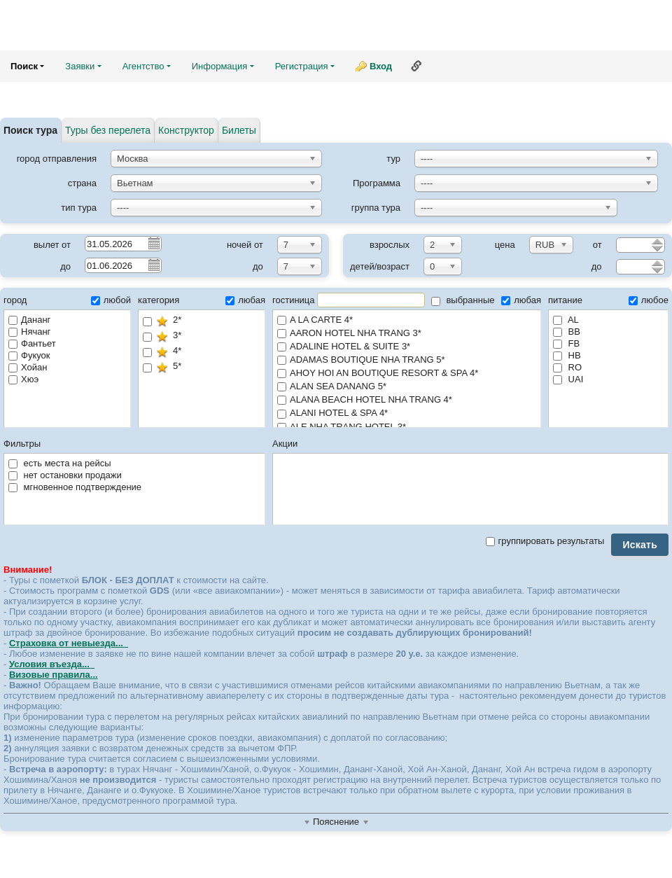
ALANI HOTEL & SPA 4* (406, 413)
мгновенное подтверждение (74, 487)
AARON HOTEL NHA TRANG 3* (406, 334)
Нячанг (29, 331)
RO (567, 367)
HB (567, 355)
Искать (639, 544)
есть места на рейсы (59, 463)
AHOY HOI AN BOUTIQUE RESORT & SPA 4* (406, 373)
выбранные (463, 300)
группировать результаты (545, 541)
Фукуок (29, 355)
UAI (568, 379)
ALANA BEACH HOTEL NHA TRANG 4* (406, 400)
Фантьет (32, 343)
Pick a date (153, 243)
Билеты (239, 130)
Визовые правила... (53, 674)
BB (566, 331)
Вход (381, 66)
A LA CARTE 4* (406, 320)
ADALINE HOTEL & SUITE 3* (406, 347)
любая (245, 300)
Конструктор (186, 130)
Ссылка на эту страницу (416, 65)
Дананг (29, 319)
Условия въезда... (51, 664)
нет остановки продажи (65, 475)
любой (111, 300)
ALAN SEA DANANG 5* (406, 387)
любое (648, 300)
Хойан (27, 367)
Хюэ (23, 379)
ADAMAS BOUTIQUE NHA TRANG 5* (406, 360)
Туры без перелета (107, 130)
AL (566, 319)
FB (566, 343)
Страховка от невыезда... (68, 643)
